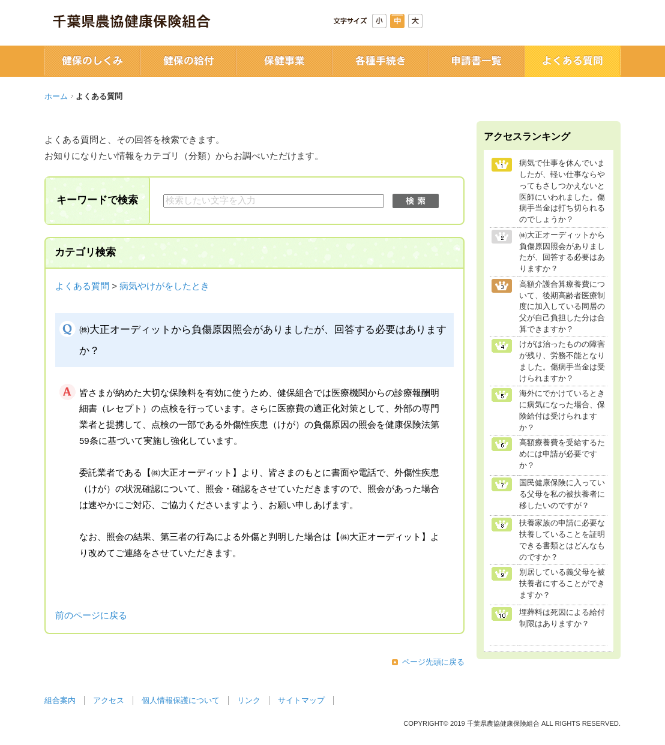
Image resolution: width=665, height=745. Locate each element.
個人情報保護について (181, 700)
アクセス (108, 700)
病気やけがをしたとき (164, 286)
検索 (416, 201)
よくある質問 (82, 286)
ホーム (56, 96)
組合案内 (60, 700)
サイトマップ (301, 700)
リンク (248, 700)
